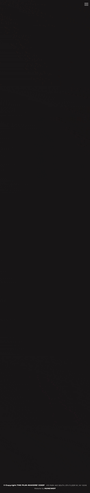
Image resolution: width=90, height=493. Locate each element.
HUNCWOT (50, 488)
